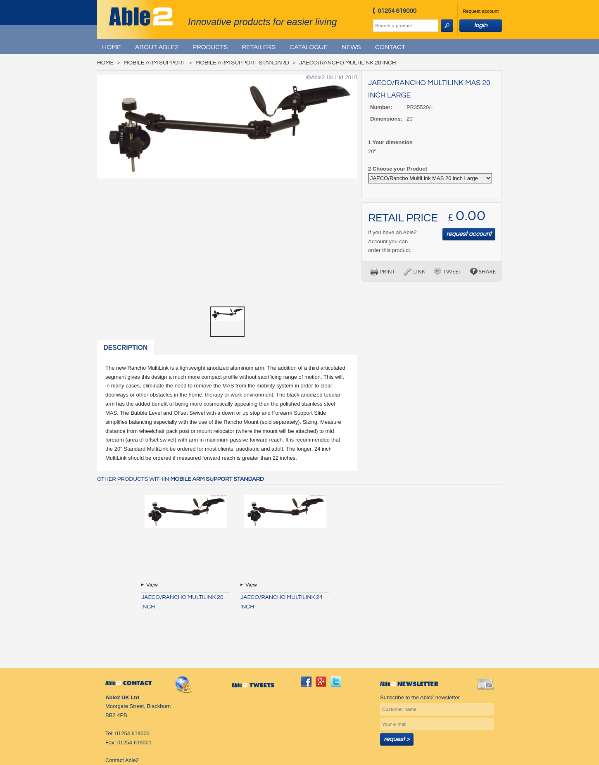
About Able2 (156, 47)
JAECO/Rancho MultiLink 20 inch (347, 63)
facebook (306, 681)
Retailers (259, 47)
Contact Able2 (122, 760)
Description (126, 347)
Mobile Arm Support (154, 63)
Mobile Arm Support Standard (242, 63)
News (351, 47)
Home (111, 47)
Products (210, 47)
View (152, 585)
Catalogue (309, 47)
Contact (390, 47)
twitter (335, 681)
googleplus (321, 681)
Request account (481, 11)
